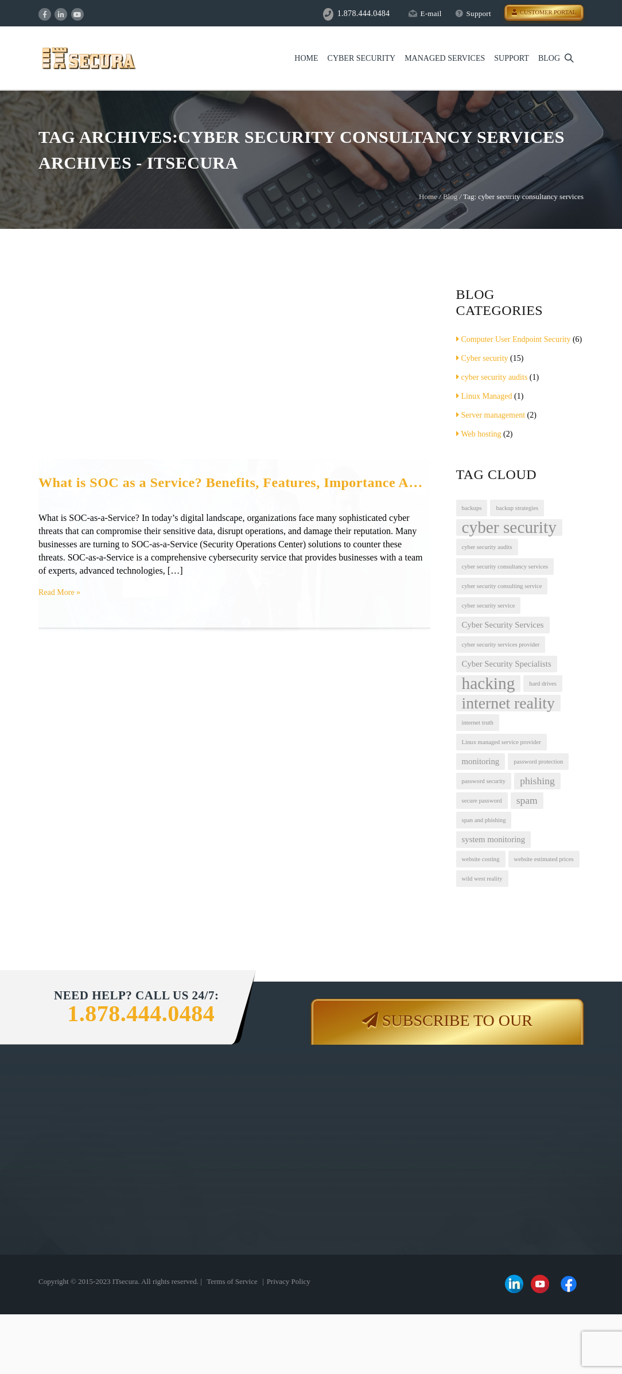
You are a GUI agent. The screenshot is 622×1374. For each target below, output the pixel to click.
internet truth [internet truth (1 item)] (477, 722)
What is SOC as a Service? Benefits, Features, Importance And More (234, 482)
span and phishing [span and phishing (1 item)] (484, 820)
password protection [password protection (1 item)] (538, 761)
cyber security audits (492, 377)
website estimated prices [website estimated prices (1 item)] (544, 859)
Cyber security (482, 358)
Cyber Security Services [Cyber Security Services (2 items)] (503, 624)
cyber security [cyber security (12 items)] (509, 527)
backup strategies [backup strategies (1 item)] (517, 508)
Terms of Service (232, 1281)
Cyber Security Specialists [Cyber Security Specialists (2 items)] (506, 663)
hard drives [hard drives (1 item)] (543, 683)
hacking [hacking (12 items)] (488, 683)
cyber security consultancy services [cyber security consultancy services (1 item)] (505, 566)
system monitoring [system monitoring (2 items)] (494, 839)
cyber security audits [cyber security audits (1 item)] (487, 547)
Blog (549, 58)
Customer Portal (544, 12)
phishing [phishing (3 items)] (537, 781)
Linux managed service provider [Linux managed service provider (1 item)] (501, 742)
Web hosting (479, 434)
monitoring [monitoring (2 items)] (481, 761)
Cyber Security (362, 58)
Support (473, 13)
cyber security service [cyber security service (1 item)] (488, 605)
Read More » (59, 592)
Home (306, 58)
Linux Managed (484, 396)
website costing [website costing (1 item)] (481, 859)
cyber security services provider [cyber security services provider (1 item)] (501, 644)
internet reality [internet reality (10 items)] (508, 703)
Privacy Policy (288, 1281)
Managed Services (445, 58)
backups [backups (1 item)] (472, 508)
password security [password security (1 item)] (484, 781)
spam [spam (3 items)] (527, 800)
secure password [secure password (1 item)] (482, 800)
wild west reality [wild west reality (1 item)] (482, 878)
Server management (491, 415)
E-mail (425, 13)
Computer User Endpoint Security (513, 339)
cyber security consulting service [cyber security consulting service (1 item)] (502, 586)
